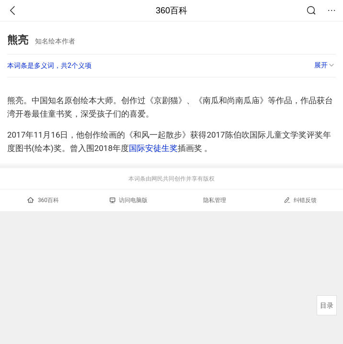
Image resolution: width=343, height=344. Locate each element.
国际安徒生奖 (153, 148)
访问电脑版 (129, 200)
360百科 (171, 10)
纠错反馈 (300, 200)
